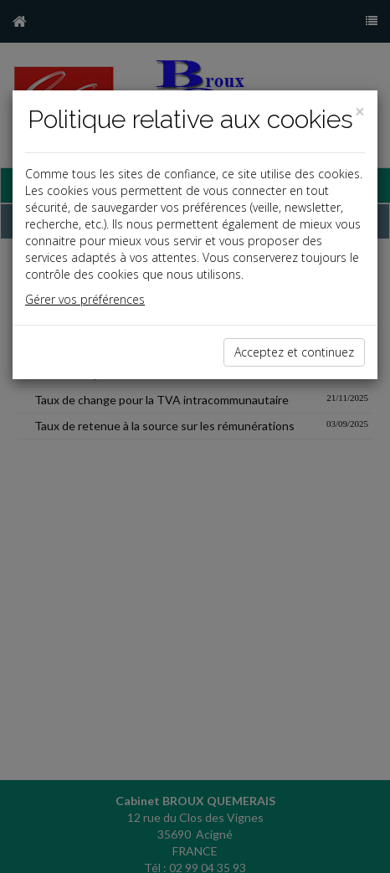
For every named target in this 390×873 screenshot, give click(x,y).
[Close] (360, 112)
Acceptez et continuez (294, 352)
